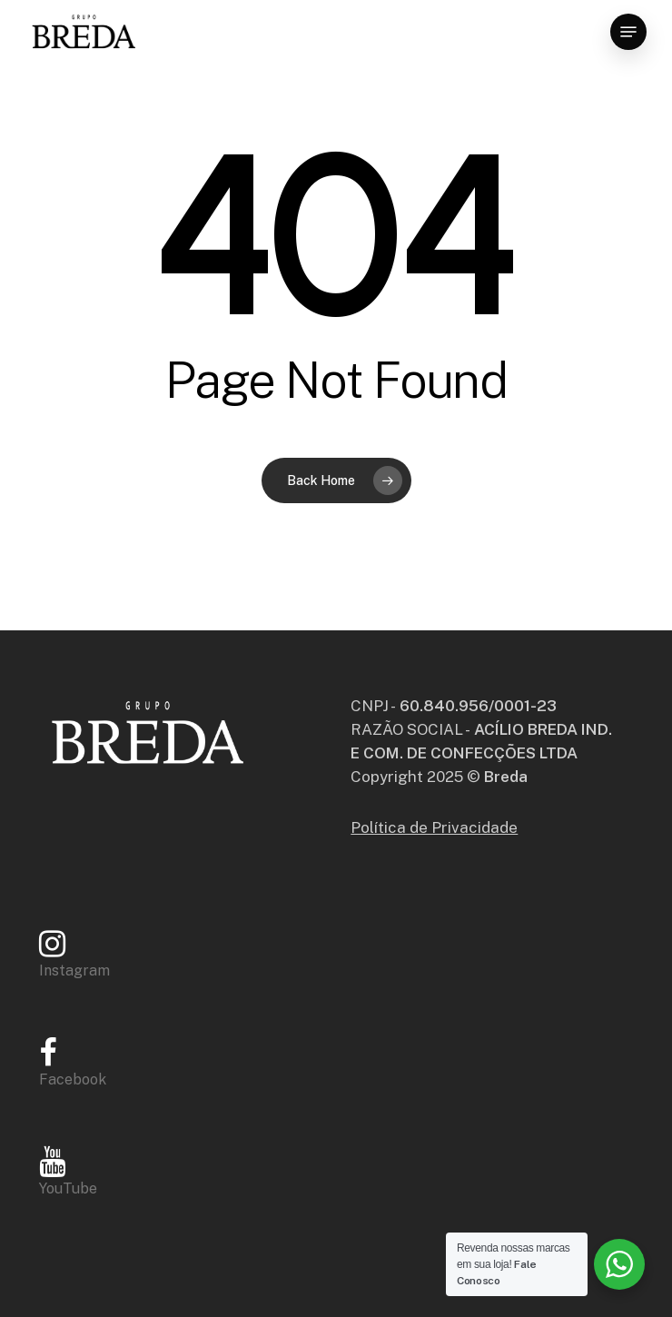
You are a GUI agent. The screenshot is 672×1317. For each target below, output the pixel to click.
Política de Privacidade (434, 827)
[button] (628, 32)
